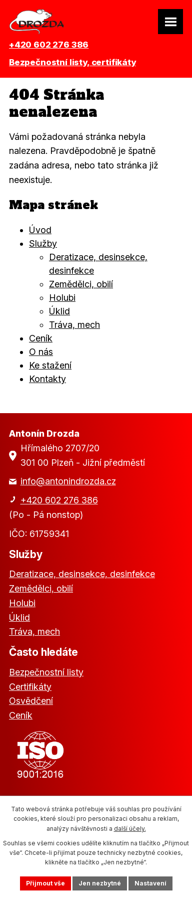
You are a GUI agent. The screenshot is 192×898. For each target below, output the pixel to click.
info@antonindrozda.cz (68, 481)
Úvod (40, 230)
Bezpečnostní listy (46, 672)
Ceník (40, 338)
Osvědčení (31, 700)
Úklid (59, 311)
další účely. (130, 828)
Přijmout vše (45, 883)
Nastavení (150, 883)
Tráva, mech (74, 324)
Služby (43, 243)
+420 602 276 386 (48, 45)
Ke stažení (50, 365)
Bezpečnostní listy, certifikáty (72, 62)
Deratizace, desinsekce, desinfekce (82, 574)
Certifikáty (30, 686)
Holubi (62, 297)
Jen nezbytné (99, 883)
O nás (41, 351)
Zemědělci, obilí (81, 284)
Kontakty (47, 379)
